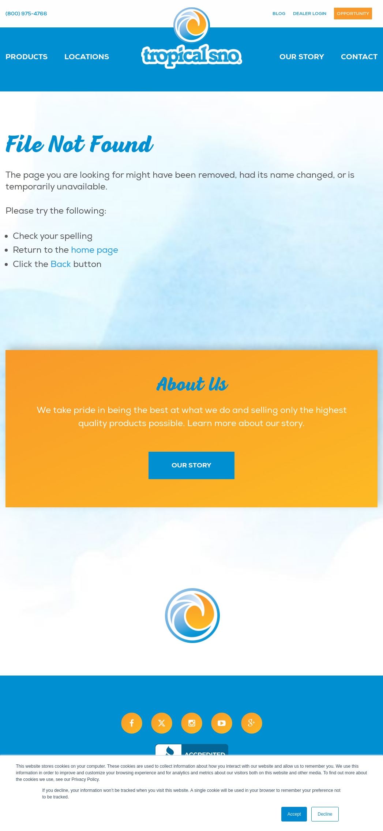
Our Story (301, 56)
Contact (359, 56)
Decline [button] (325, 814)
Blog (279, 13)
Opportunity (353, 13)
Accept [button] (294, 814)
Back (60, 264)
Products (26, 56)
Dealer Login (309, 13)
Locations (86, 56)
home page (94, 249)
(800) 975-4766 (26, 13)
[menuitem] (33, 56)
